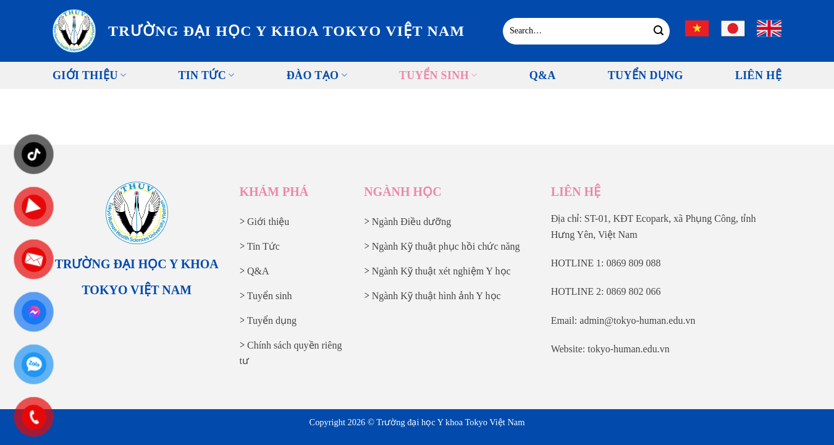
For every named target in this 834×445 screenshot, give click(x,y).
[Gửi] (659, 30)
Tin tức (206, 75)
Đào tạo (317, 75)
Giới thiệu (89, 75)
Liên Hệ (758, 75)
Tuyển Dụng (645, 75)
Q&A (542, 75)
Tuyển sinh (438, 75)
